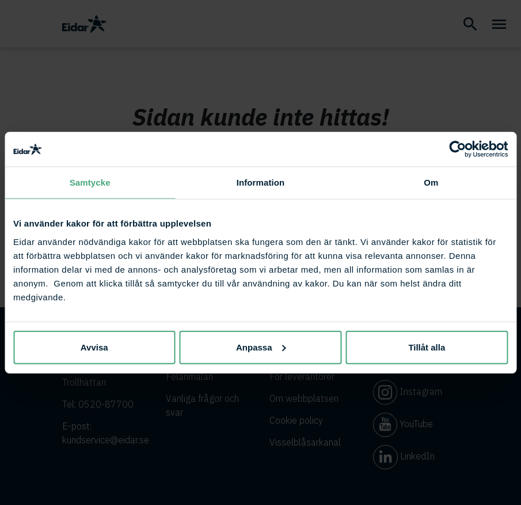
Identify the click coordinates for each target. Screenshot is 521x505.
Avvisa (94, 347)
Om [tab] (431, 182)
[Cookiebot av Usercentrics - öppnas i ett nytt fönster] (457, 149)
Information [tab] (261, 182)
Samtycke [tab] (90, 182)
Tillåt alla (426, 347)
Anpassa (261, 347)
